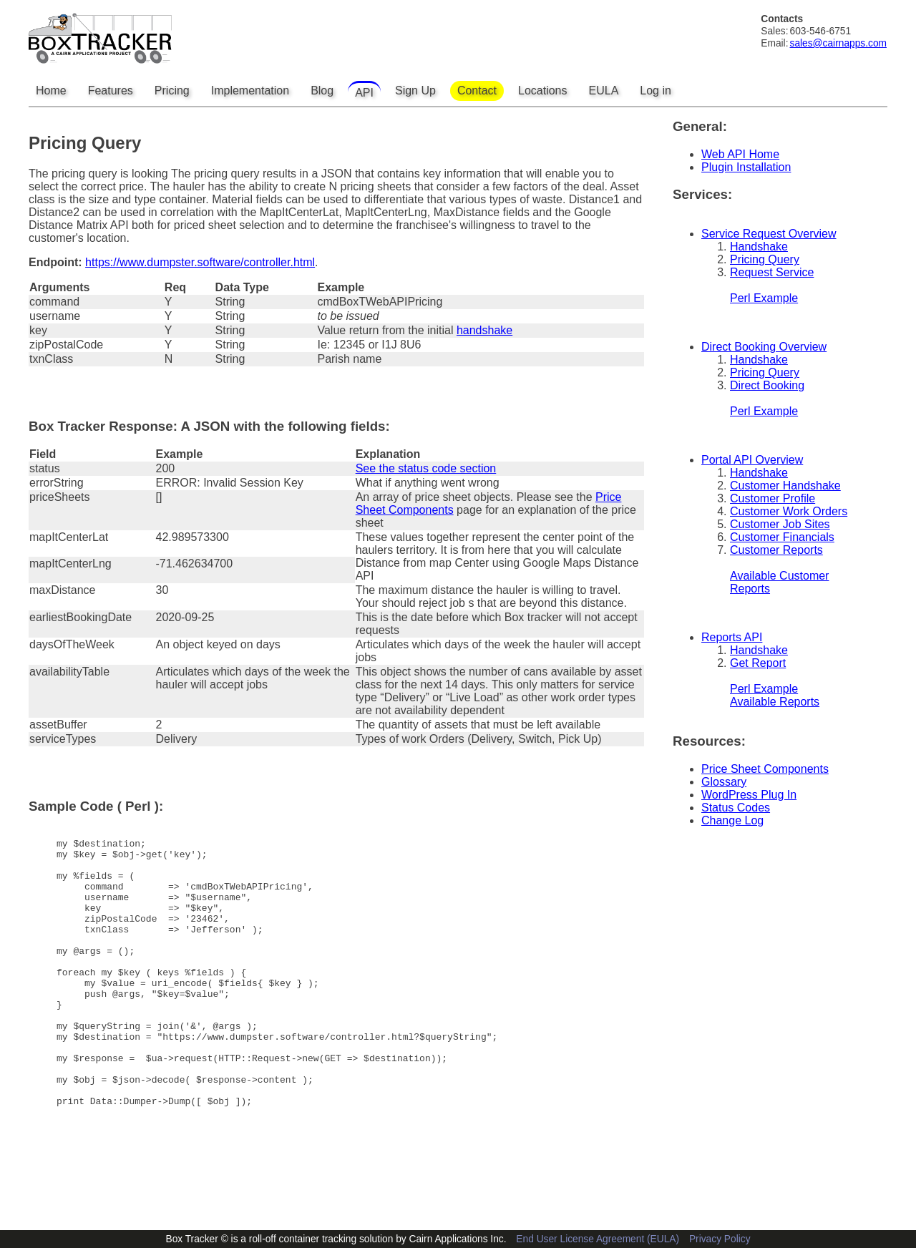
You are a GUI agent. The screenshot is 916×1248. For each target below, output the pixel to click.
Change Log (732, 820)
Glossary (723, 782)
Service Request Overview (769, 234)
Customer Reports (776, 550)
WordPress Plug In (748, 795)
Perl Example (764, 298)
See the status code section (426, 468)
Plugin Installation (746, 167)
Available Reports (774, 702)
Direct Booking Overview (764, 347)
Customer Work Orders (788, 511)
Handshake (759, 246)
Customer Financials (782, 537)
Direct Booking (767, 385)
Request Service (772, 272)
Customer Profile (772, 498)
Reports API (731, 637)
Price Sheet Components (765, 769)
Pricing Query (764, 259)
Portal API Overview (752, 460)
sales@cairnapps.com (838, 43)
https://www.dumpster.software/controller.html (200, 262)
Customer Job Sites (780, 524)
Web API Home (740, 154)
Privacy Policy (720, 1239)
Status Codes (735, 807)
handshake (484, 330)
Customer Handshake (785, 485)
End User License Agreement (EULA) (597, 1239)
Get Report (758, 663)
